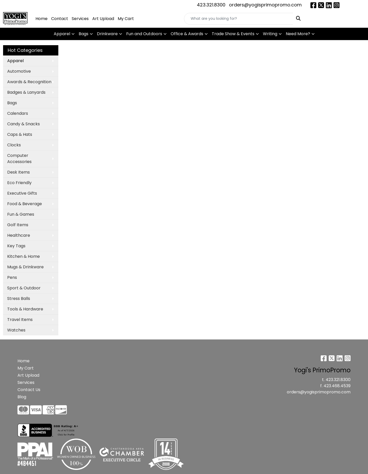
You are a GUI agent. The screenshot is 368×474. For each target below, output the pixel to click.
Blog (21, 397)
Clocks (14, 145)
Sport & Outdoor (24, 288)
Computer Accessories (19, 159)
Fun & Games (20, 214)
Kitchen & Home (23, 256)
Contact (59, 19)
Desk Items (18, 172)
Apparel (62, 34)
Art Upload (103, 19)
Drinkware (107, 34)
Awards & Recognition (29, 82)
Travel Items (20, 320)
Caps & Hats (19, 134)
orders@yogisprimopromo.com (265, 5)
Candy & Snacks (23, 124)
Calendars (17, 113)
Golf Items (17, 225)
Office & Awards (187, 34)
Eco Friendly (19, 183)
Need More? (298, 34)
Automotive (19, 71)
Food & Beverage (24, 204)
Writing (270, 34)
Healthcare (18, 235)
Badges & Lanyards (26, 92)
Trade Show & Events (233, 34)
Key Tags (16, 246)
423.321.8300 (211, 5)
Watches (16, 330)
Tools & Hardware (25, 309)
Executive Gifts (22, 193)
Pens (12, 277)
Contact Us (28, 390)
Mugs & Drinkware (25, 267)
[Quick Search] (238, 19)
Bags (83, 34)
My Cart (126, 19)
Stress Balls (18, 298)
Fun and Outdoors (144, 34)
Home (41, 19)
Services (80, 19)
